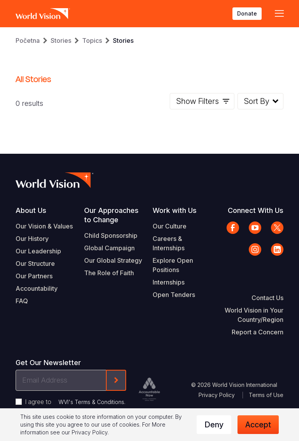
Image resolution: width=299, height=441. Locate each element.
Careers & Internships (169, 243)
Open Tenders (174, 295)
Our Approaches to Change (111, 215)
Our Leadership (38, 251)
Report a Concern (257, 332)
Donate (247, 13)
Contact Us (267, 298)
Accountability (37, 288)
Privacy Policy (217, 395)
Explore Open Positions (173, 265)
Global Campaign (109, 248)
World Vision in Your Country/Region (254, 314)
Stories (61, 40)
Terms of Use (266, 395)
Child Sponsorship (110, 235)
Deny (213, 424)
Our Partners (34, 276)
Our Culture (169, 226)
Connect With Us (255, 210)
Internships (169, 282)
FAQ (22, 301)
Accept (258, 424)
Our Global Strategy (113, 260)
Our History (32, 238)
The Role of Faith (109, 273)
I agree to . (75, 402)
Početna (28, 40)
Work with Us (175, 210)
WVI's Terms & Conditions (91, 402)
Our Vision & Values (44, 226)
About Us (31, 210)
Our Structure (35, 263)
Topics (92, 40)
